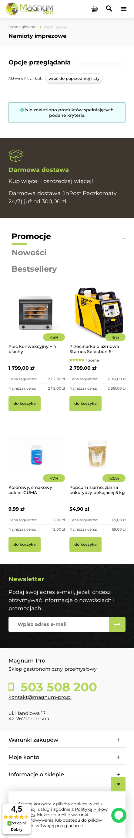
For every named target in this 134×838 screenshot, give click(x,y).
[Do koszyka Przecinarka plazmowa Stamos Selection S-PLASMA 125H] (85, 403)
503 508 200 (57, 687)
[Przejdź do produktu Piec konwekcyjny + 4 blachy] (36, 321)
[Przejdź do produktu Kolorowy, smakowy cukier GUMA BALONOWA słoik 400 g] (36, 462)
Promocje (31, 236)
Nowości (29, 252)
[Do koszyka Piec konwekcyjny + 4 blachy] (24, 403)
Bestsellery (34, 269)
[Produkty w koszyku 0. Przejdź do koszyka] (94, 9)
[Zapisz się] (117, 624)
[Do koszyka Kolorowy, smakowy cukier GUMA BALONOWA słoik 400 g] (24, 544)
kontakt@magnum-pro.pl (40, 697)
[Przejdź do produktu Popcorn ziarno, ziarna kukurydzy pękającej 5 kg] (97, 462)
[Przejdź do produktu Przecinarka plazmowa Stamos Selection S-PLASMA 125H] (97, 321)
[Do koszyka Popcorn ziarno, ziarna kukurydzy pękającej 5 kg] (85, 544)
